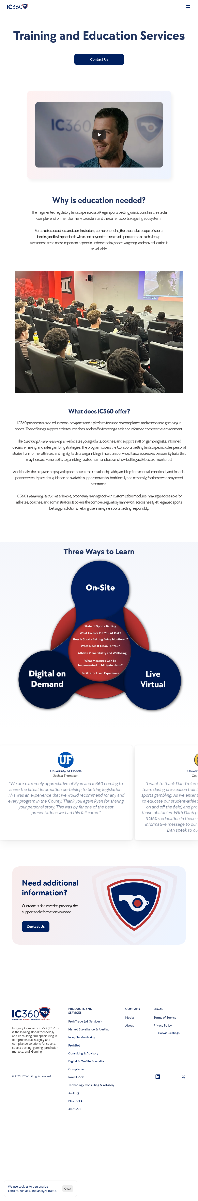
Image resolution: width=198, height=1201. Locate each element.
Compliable (76, 1069)
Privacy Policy (163, 1026)
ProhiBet (74, 1046)
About (129, 1026)
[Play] (99, 135)
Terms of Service (165, 1018)
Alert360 (74, 1109)
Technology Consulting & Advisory (91, 1085)
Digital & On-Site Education (86, 1061)
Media (129, 1018)
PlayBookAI (75, 1101)
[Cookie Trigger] (169, 1033)
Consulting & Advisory (83, 1053)
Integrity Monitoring (81, 1037)
